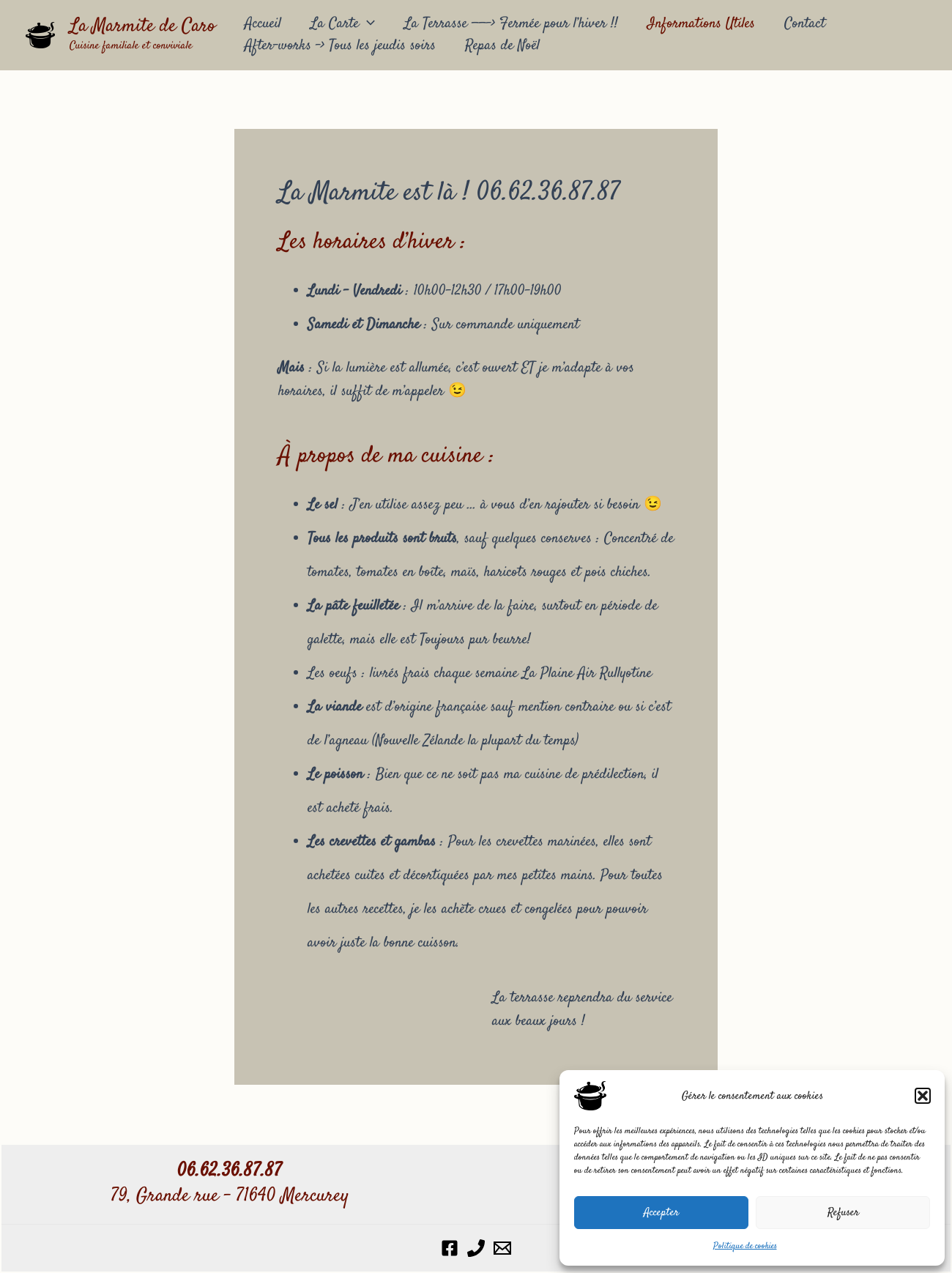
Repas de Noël (502, 45)
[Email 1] (502, 1248)
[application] (367, 24)
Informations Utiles (701, 23)
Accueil (263, 23)
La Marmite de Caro (142, 26)
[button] (922, 1095)
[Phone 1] (476, 1248)
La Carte (342, 24)
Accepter (661, 1212)
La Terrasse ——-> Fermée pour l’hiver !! (511, 23)
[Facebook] (449, 1248)
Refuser (843, 1212)
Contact (804, 23)
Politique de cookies (745, 1246)
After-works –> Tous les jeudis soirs (340, 45)
